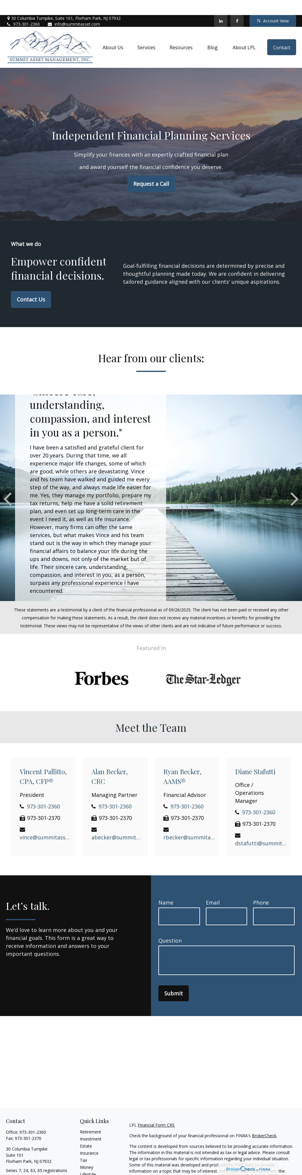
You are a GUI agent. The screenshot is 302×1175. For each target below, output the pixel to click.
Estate (86, 1131)
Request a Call (151, 169)
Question (170, 925)
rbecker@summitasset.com (189, 822)
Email (213, 887)
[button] (113, 32)
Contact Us (31, 284)
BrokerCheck (264, 1120)
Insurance (89, 1138)
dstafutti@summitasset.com (261, 828)
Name (165, 887)
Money (86, 1152)
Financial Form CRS (156, 1110)
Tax (83, 1145)
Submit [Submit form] (173, 978)
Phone (261, 887)
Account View (272, 6)
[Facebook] (237, 6)
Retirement (90, 1117)
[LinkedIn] (220, 6)
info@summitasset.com (73, 9)
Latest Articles (93, 1166)
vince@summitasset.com (45, 822)
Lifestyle (88, 1159)
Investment (90, 1124)
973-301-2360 (23, 9)
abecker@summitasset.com (117, 822)
